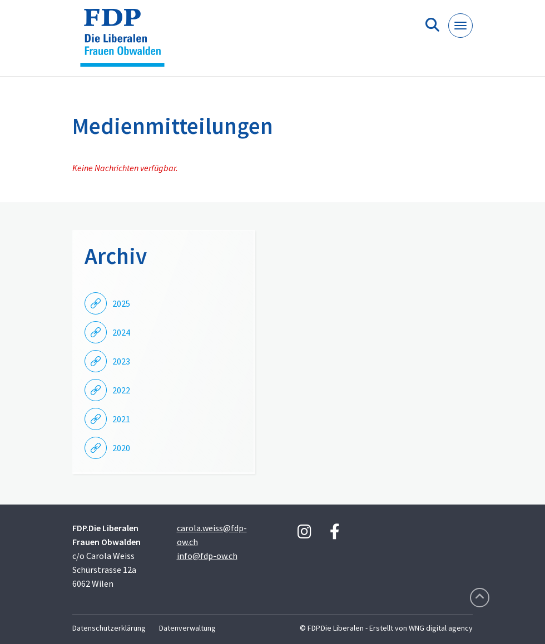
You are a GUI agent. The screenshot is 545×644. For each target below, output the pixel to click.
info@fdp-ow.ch (207, 555)
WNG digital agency (441, 628)
